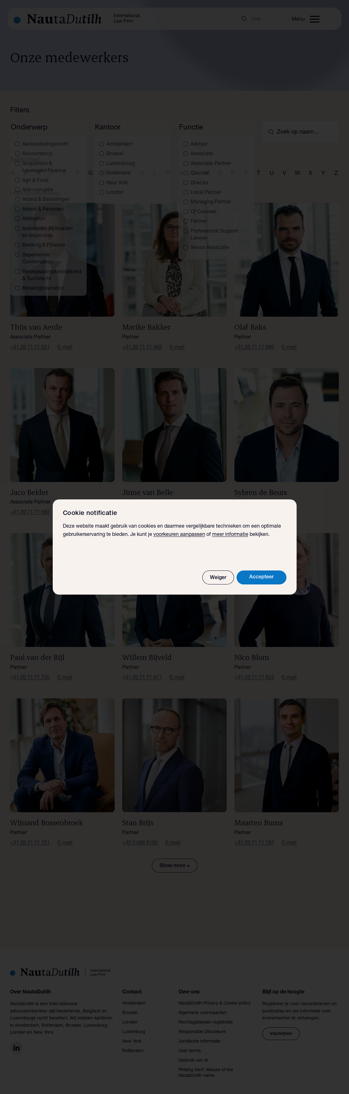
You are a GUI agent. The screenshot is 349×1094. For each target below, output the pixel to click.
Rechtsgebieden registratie (205, 1016)
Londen (130, 1016)
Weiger (218, 578)
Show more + (174, 859)
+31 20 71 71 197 (254, 836)
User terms (189, 1045)
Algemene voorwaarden (202, 1007)
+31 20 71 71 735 (30, 671)
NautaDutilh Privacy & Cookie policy (214, 997)
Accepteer (261, 577)
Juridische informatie (199, 1035)
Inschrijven (281, 1027)
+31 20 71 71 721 (30, 836)
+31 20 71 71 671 (142, 671)
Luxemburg (133, 1026)
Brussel (130, 1007)
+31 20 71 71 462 (142, 341)
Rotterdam (133, 1045)
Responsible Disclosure (202, 1026)
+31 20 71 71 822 (254, 671)
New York (131, 1035)
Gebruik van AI (193, 1054)
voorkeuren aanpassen (179, 534)
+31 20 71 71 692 (30, 506)
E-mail (64, 341)
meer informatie (230, 534)
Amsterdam (133, 997)
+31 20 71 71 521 (30, 341)
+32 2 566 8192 (140, 836)
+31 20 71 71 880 (254, 341)
